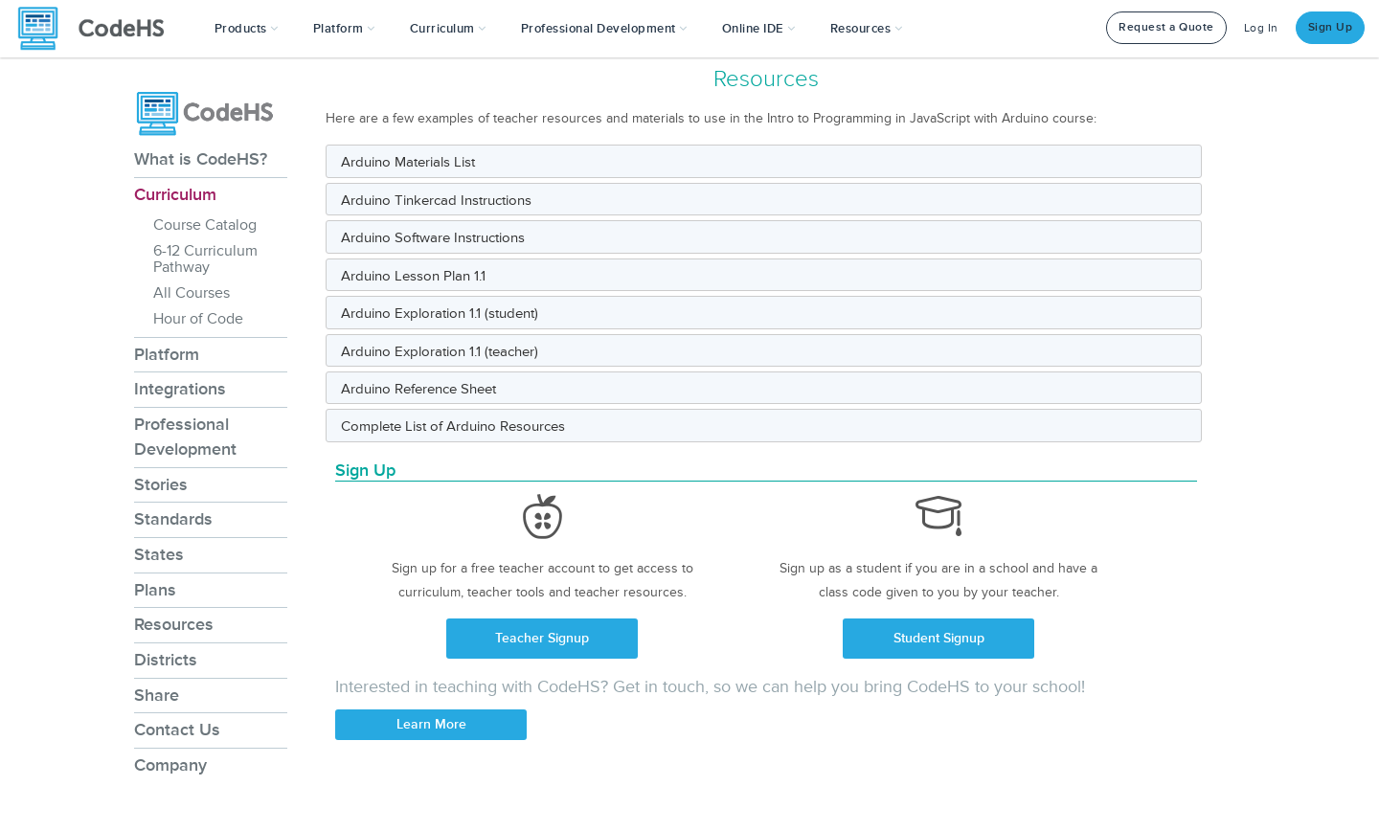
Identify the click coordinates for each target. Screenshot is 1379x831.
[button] (246, 28)
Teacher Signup (542, 638)
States (159, 554)
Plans (155, 589)
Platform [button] (344, 28)
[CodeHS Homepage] (98, 28)
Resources (174, 624)
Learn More (431, 724)
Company (170, 764)
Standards (173, 518)
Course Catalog (205, 225)
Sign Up (1330, 27)
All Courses (191, 293)
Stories (161, 484)
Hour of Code (198, 318)
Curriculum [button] (448, 28)
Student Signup (938, 638)
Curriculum (175, 194)
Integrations (180, 388)
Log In (1261, 28)
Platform (166, 354)
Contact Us (177, 729)
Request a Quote (1166, 27)
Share (156, 695)
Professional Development (185, 437)
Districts (165, 659)
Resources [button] (866, 28)
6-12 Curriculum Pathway (205, 259)
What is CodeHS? (200, 158)
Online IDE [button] (759, 28)
